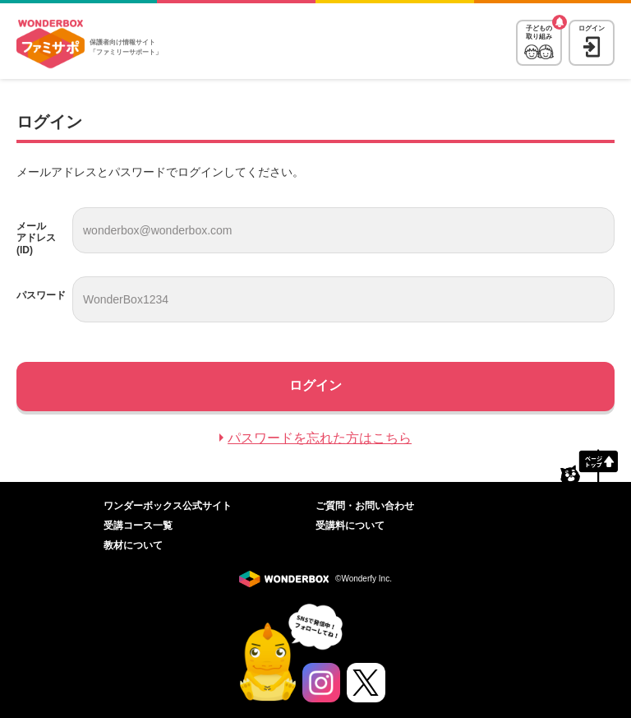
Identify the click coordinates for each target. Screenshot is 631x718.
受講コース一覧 (138, 525)
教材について (133, 545)
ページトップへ (589, 465)
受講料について (350, 525)
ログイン (591, 28)
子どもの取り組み (539, 32)
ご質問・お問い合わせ (365, 506)
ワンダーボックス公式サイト (168, 506)
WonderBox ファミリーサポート (50, 44)
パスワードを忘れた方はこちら (320, 438)
